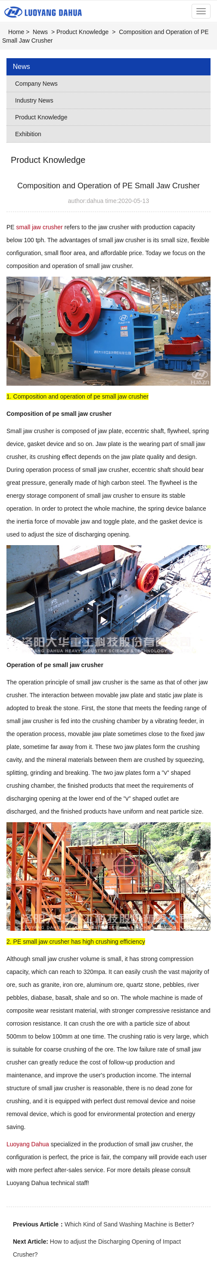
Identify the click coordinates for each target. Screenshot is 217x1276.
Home (16, 31)
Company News (36, 83)
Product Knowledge (82, 31)
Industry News (34, 100)
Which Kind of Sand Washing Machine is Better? (129, 1224)
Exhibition (28, 134)
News (40, 31)
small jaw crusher (39, 227)
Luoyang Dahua (27, 1144)
